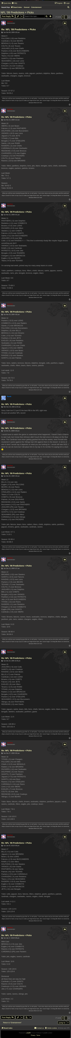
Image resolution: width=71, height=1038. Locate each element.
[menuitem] (14, 3)
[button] (63, 17)
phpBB (28, 1033)
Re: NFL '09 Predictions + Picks (18, 29)
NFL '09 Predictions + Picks (17, 12)
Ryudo (9, 396)
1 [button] (65, 17)
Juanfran (10, 21)
